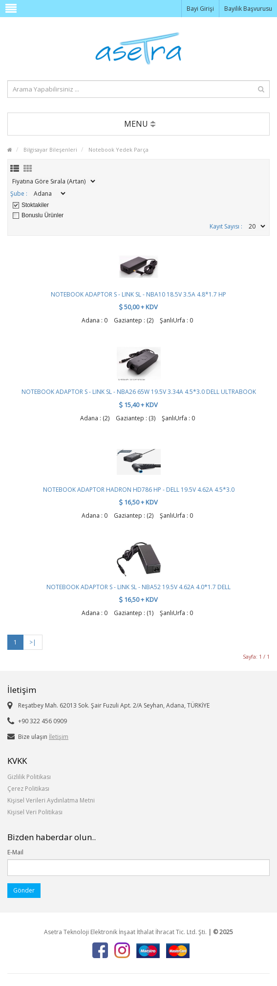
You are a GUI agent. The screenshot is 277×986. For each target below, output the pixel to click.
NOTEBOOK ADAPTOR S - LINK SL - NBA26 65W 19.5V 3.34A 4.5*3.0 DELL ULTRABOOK (138, 392)
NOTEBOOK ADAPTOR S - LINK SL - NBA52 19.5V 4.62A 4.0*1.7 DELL (138, 587)
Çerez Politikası (28, 788)
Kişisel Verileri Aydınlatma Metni (51, 800)
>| (32, 642)
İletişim (58, 737)
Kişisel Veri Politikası (35, 812)
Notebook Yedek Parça (118, 149)
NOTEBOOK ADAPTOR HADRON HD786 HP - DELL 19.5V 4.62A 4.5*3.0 (138, 489)
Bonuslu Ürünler (42, 215)
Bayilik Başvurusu (248, 8)
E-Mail (15, 852)
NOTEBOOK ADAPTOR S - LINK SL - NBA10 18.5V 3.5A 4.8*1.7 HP (138, 294)
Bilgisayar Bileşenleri (50, 149)
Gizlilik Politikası (29, 777)
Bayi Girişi (200, 8)
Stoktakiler (35, 205)
